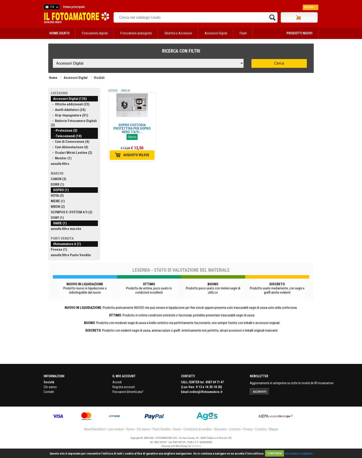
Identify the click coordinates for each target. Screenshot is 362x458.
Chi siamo (50, 387)
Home (53, 78)
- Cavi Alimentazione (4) (69, 147)
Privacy (248, 429)
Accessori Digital (216, 33)
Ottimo (132, 137)
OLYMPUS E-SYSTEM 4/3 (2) (71, 212)
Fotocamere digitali (95, 33)
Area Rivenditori (94, 429)
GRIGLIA (125, 90)
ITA (51, 7)
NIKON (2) (58, 207)
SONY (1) (57, 218)
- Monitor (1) (61, 158)
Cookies (260, 429)
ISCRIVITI (260, 391)
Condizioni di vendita (197, 429)
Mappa (273, 429)
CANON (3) (58, 179)
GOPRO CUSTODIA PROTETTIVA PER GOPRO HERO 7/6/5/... (132, 128)
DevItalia (196, 446)
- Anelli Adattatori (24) (68, 110)
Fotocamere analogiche (136, 33)
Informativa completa (298, 453)
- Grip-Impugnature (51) (69, 115)
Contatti (49, 392)
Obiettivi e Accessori (178, 33)
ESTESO (113, 90)
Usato (177, 429)
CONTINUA (274, 453)
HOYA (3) (57, 195)
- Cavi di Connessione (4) (70, 142)
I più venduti (116, 429)
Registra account (123, 387)
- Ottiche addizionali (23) (70, 104)
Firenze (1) (59, 249)
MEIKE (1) (58, 201)
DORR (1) (57, 184)
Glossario (220, 429)
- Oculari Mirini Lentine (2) (71, 153)
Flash (243, 33)
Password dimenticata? (127, 392)
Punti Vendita (161, 429)
